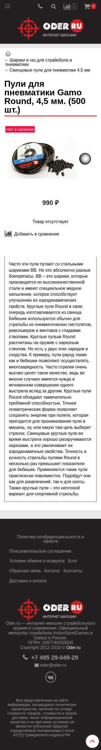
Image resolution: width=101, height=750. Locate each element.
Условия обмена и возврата (37, 561)
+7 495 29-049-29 (54, 657)
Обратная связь (25, 571)
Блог (73, 561)
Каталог (52, 571)
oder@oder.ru (53, 665)
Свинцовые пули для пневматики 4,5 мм (49, 70)
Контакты (73, 571)
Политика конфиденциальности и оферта (50, 538)
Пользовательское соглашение (40, 551)
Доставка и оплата (27, 581)
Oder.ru (73, 647)
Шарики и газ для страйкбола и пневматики (38, 62)
